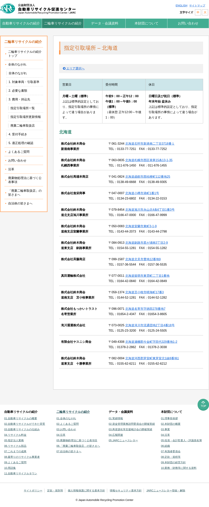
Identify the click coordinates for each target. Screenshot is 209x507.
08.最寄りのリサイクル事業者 (22, 456)
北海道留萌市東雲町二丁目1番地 (147, 275)
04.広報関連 (116, 434)
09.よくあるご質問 (15, 462)
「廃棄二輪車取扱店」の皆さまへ (25, 192)
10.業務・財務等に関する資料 (178, 467)
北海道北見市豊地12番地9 (143, 259)
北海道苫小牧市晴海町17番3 (144, 292)
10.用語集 (10, 467)
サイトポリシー (33, 490)
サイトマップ (197, 5)
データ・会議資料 (104, 23)
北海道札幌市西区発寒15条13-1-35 (149, 160)
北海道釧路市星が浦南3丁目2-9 (146, 242)
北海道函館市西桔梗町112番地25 (147, 176)
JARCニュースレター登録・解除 (165, 490)
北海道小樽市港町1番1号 (142, 193)
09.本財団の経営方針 (173, 462)
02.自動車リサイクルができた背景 (24, 423)
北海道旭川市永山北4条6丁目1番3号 (150, 209)
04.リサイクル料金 (15, 434)
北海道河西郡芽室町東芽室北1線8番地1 (152, 358)
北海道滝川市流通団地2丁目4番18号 (150, 325)
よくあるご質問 (18, 151)
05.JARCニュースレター (123, 440)
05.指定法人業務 (14, 440)
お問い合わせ (188, 23)
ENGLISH (181, 5)
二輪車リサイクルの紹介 (63, 23)
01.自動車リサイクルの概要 (20, 418)
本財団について (146, 23)
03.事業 (165, 429)
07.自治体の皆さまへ (68, 451)
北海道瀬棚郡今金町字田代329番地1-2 (151, 341)
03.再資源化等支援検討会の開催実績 (130, 429)
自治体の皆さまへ (20, 203)
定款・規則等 (55, 490)
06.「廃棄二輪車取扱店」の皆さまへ (78, 445)
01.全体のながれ (66, 418)
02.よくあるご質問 (67, 423)
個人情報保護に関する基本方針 (86, 490)
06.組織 (165, 445)
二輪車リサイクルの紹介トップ (25, 53)
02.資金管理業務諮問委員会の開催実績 (132, 423)
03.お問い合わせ (66, 429)
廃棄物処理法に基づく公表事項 (25, 180)
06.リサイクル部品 (15, 445)
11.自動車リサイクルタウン (20, 473)
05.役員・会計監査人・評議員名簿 (181, 440)
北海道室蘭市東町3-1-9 (141, 226)
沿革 (11, 169)
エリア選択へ (74, 68)
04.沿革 (60, 434)
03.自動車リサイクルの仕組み (22, 429)
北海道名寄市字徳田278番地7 (145, 308)
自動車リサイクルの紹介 (21, 23)
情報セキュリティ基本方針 (126, 490)
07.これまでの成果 (15, 451)
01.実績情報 (116, 418)
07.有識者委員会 (170, 451)
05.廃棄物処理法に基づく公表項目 (76, 440)
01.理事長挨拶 (169, 418)
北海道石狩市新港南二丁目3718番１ (150, 143)
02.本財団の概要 (170, 423)
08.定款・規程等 (170, 456)
